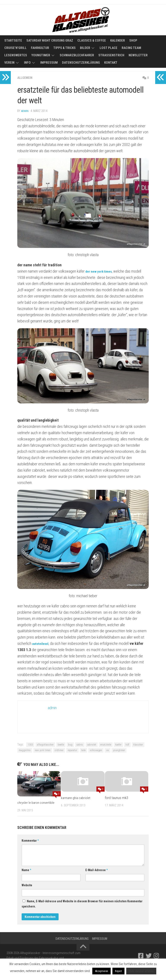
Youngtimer (40, 55)
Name (26, 875)
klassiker (138, 744)
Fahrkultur (40, 48)
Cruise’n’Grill (15, 48)
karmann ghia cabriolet (77, 797)
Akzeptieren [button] (101, 971)
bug (70, 744)
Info (27, 63)
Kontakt (110, 63)
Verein (9, 63)
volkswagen (96, 750)
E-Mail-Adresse (96, 875)
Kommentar (30, 846)
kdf (127, 744)
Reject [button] (118, 971)
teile (83, 750)
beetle (61, 744)
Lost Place (108, 48)
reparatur (72, 750)
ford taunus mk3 (116, 797)
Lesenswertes (15, 55)
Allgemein (25, 78)
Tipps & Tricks (64, 48)
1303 (30, 744)
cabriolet (91, 744)
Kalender (117, 40)
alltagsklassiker (45, 744)
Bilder (85, 48)
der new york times (100, 271)
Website (27, 890)
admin (25, 111)
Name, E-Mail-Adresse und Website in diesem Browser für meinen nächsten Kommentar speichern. (82, 909)
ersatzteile (105, 744)
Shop (133, 40)
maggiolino (25, 750)
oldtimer (59, 750)
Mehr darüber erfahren (141, 971)
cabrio (80, 744)
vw (107, 750)
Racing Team (131, 48)
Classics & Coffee (91, 40)
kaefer (118, 744)
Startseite (13, 40)
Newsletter (138, 55)
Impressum (49, 63)
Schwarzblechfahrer (77, 55)
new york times (43, 750)
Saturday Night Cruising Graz (49, 40)
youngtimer (119, 750)
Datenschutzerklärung (81, 63)
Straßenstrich (111, 55)
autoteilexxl (41, 643)
